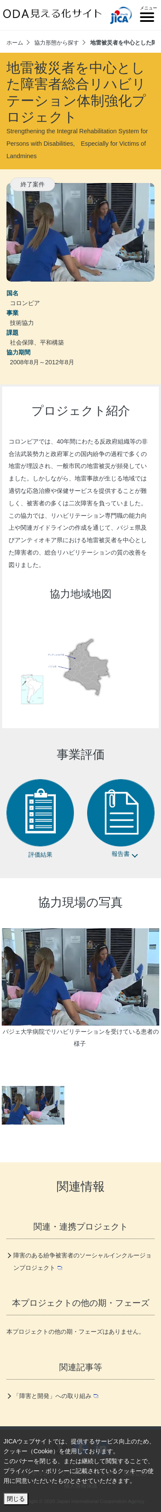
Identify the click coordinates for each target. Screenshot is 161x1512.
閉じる (16, 1498)
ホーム (14, 42)
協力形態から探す (56, 42)
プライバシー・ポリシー (36, 1470)
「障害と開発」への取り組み (55, 1395)
